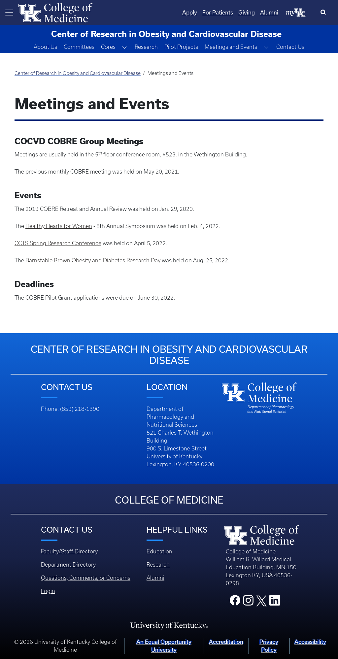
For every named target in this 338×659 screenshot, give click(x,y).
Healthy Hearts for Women (58, 226)
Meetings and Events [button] (231, 47)
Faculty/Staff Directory (69, 551)
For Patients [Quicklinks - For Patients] (217, 12)
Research (146, 47)
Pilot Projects (181, 47)
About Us (45, 47)
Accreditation (226, 642)
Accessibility (310, 642)
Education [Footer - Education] (159, 551)
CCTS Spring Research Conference (58, 243)
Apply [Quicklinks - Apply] (189, 12)
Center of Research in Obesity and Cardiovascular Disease (78, 73)
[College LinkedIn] (274, 602)
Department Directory (68, 565)
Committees (79, 47)
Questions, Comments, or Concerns (85, 578)
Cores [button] (108, 47)
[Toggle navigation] (9, 12)
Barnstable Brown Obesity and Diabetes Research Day (92, 260)
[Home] (55, 12)
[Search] (324, 12)
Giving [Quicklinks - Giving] (246, 12)
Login (48, 591)
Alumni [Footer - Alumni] (155, 578)
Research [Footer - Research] (158, 565)
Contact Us (290, 47)
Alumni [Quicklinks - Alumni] (269, 12)
